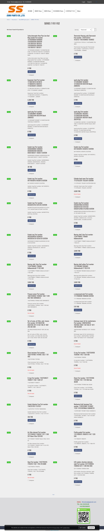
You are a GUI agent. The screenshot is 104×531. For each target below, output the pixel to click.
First (51, 494)
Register (89, 2)
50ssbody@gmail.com (89, 502)
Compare (31, 75)
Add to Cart (32, 71)
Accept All (91, 527)
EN (95, 2)
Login (83, 2)
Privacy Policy (56, 527)
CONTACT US (70, 11)
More (78, 11)
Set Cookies (83, 527)
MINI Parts (47, 11)
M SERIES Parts (58, 11)
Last (53, 494)
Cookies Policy (66, 527)
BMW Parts (38, 11)
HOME (30, 11)
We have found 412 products (15, 29)
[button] (83, 11)
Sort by (77, 30)
